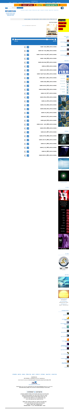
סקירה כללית (42, 2)
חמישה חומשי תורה (35, 19)
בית (56, 19)
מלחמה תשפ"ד (20, 7)
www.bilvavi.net (34, 1)
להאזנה (13, 39)
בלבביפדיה (23, 10)
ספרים (33, 2)
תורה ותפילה (34, 10)
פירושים (26, 10)
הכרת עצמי (51, 10)
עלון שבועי (21, 2)
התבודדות (46, 10)
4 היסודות (42, 10)
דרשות (38, 10)
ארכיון (37, 2)
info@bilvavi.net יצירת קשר (35, 378)
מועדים (30, 10)
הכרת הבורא (56, 10)
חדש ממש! (15, 2)
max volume (55, 39)
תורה (48, 19)
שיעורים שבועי (27, 2)
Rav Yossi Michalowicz (63, 301)
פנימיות (44, 19)
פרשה (41, 19)
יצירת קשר (49, 2)
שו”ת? (10, 2)
